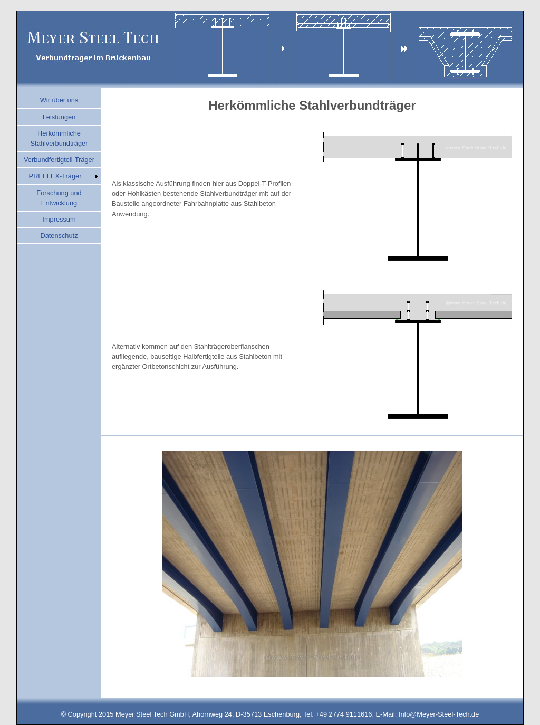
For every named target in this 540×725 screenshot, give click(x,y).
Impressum (58, 219)
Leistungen (59, 117)
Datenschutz (59, 236)
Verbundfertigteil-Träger (59, 160)
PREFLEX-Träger (55, 176)
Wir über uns (59, 100)
